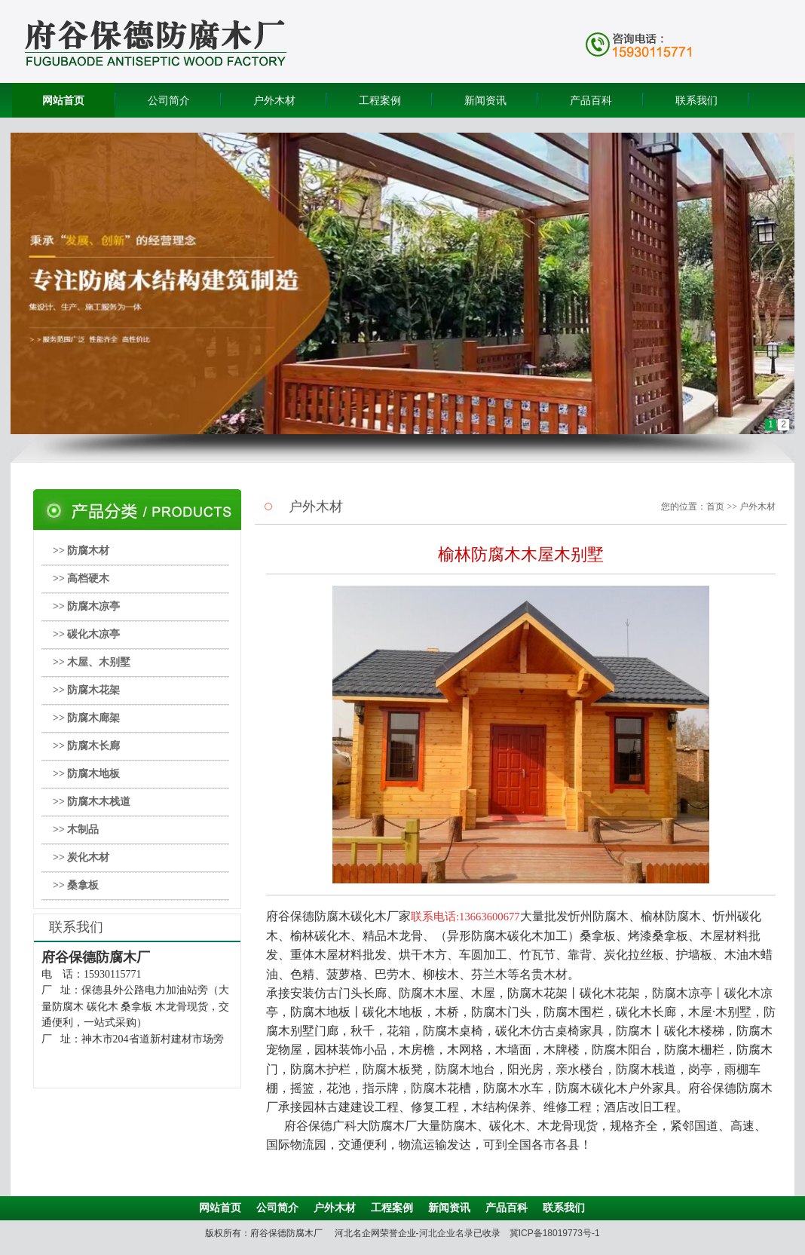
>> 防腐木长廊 (86, 745)
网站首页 (63, 100)
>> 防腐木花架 (86, 690)
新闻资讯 (485, 100)
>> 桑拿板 (76, 885)
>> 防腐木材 (81, 550)
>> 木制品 (76, 829)
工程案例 (380, 100)
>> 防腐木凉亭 (86, 606)
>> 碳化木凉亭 (86, 634)
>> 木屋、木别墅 (91, 662)
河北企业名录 (446, 1233)
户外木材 (274, 100)
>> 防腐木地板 (86, 773)
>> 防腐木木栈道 (91, 801)
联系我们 (696, 100)
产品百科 (591, 100)
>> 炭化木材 (81, 857)
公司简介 (169, 100)
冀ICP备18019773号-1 (555, 1233)
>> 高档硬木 (81, 578)
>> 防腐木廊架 (86, 718)
